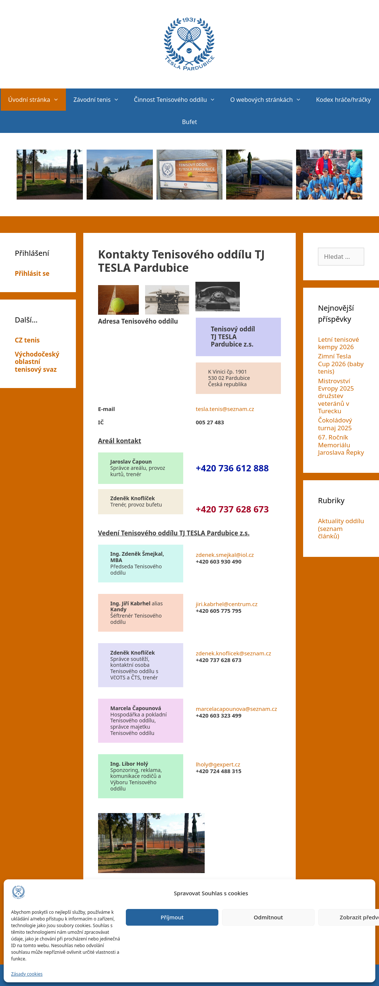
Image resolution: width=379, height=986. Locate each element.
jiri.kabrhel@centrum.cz (227, 604)
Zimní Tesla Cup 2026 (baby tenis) (340, 363)
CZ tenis (27, 340)
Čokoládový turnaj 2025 (335, 424)
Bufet (189, 122)
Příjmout (172, 917)
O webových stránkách (269, 99)
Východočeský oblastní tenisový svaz (37, 362)
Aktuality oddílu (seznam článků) (341, 528)
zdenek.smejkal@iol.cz (225, 554)
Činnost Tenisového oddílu (178, 99)
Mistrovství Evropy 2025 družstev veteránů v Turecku (336, 396)
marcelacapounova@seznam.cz (236, 708)
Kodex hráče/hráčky (343, 100)
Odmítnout (268, 917)
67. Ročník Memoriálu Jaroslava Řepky (341, 445)
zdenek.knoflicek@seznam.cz (233, 653)
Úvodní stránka (37, 99)
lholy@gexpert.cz (218, 764)
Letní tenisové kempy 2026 (338, 343)
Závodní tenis (99, 99)
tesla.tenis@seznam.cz (225, 408)
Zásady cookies (27, 974)
